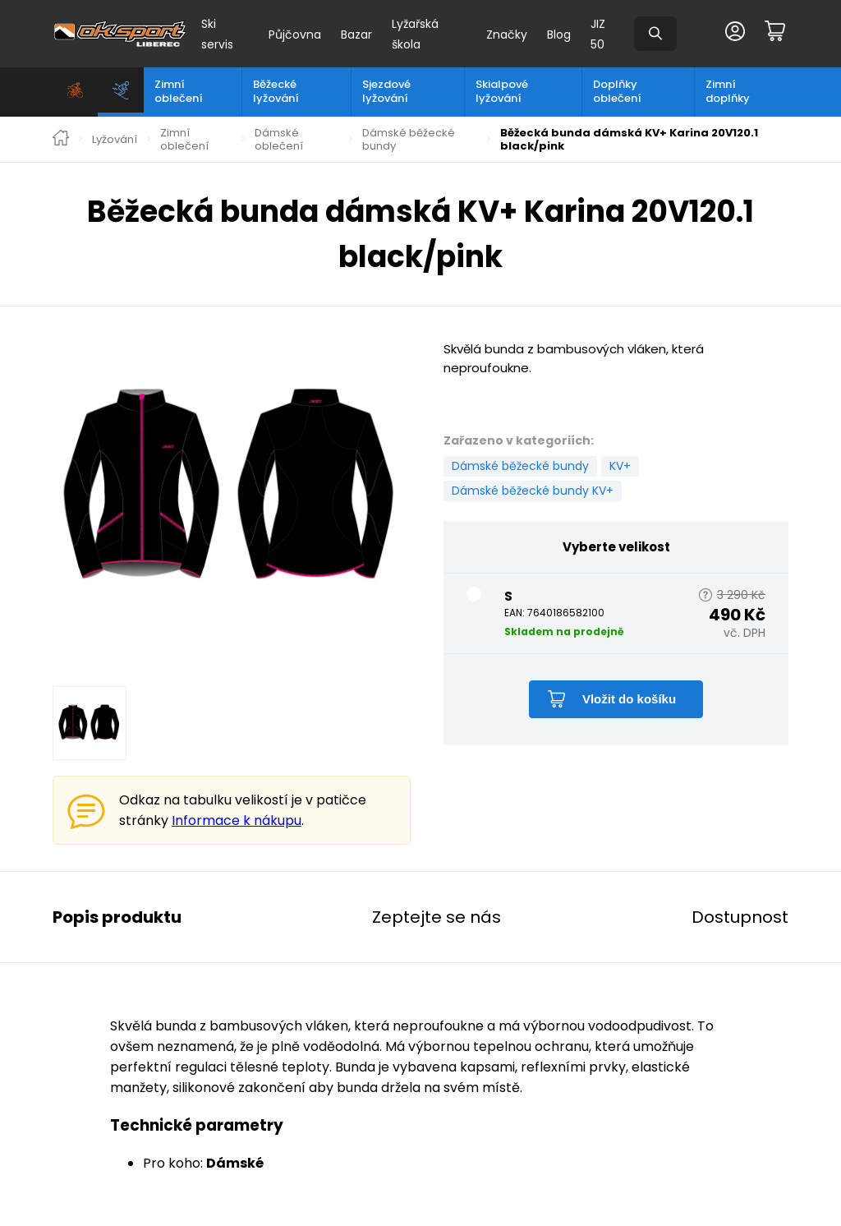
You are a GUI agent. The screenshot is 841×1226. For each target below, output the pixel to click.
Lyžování (114, 139)
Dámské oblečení (279, 139)
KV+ (620, 466)
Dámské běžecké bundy (408, 139)
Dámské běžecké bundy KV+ (533, 490)
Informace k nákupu (236, 820)
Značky (506, 34)
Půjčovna (295, 34)
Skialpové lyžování (502, 91)
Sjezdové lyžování (386, 91)
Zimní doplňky (727, 91)
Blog (559, 34)
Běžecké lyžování (276, 91)
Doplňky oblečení (617, 91)
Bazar (356, 34)
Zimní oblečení (178, 91)
